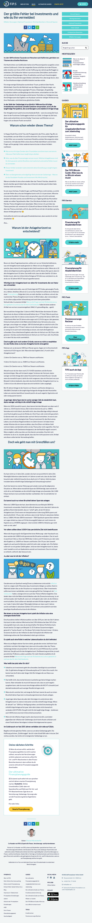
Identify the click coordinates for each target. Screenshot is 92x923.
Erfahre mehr (74, 242)
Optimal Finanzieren (75, 23)
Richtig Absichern (75, 18)
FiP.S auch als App (73, 370)
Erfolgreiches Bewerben (75, 32)
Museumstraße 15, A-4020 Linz (71, 878)
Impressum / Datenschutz (11, 892)
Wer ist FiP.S (7, 878)
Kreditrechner (30, 913)
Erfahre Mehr (74, 385)
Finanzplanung (13, 294)
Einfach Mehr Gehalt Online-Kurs (13, 887)
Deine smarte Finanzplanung (12, 884)
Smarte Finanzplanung (20, 809)
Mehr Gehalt (75, 28)
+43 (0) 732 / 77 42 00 (69, 881)
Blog (33, 4)
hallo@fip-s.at (66, 884)
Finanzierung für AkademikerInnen (73, 223)
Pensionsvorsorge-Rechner (73, 320)
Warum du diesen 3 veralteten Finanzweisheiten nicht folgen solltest (79, 61)
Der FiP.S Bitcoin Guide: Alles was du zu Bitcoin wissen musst (74, 174)
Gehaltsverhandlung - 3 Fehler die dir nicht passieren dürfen (79, 86)
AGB (5, 907)
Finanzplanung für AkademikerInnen (73, 269)
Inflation (54, 583)
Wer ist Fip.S (24, 4)
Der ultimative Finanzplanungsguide (19, 773)
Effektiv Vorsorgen (75, 37)
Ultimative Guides (44, 4)
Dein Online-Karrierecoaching (12, 881)
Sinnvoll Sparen (75, 14)
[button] (25, 27)
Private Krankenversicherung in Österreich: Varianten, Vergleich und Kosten (79, 74)
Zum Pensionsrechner (75, 338)
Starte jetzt (58, 4)
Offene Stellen (51, 885)
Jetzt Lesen (73, 145)
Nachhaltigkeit (8, 916)
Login (83, 4)
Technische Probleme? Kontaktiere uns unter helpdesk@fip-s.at (73, 888)
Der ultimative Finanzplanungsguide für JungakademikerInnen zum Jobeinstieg (75, 126)
